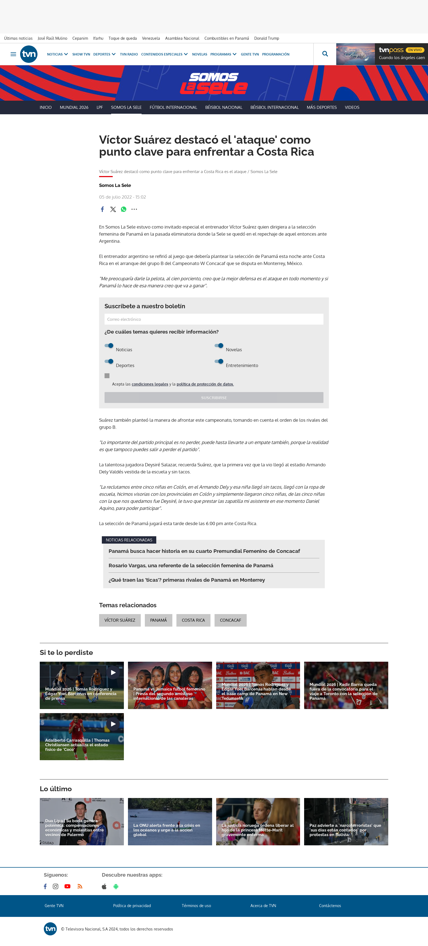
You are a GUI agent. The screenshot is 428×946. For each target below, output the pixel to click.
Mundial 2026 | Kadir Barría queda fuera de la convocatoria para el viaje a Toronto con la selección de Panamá (344, 691)
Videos (352, 107)
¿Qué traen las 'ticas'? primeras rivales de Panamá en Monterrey (187, 580)
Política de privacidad (132, 905)
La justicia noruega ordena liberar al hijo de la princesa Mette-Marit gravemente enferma (258, 830)
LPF (100, 107)
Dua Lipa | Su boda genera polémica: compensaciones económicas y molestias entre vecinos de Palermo (74, 828)
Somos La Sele (126, 107)
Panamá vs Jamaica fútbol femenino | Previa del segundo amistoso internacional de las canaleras (169, 694)
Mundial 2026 (74, 107)
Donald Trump (266, 38)
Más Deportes (322, 107)
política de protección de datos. (205, 384)
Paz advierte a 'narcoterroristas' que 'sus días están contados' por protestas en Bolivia (345, 830)
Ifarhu (98, 38)
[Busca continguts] (324, 54)
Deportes (105, 54)
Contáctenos (330, 905)
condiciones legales (150, 384)
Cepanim (80, 38)
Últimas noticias (18, 38)
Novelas (199, 54)
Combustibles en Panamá (226, 38)
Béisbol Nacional (223, 107)
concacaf (230, 620)
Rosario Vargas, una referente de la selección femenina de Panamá (191, 565)
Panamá (158, 620)
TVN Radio (129, 54)
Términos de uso (196, 905)
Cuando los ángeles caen (402, 57)
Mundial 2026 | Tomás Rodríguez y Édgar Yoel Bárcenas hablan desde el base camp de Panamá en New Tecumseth (256, 691)
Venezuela (151, 38)
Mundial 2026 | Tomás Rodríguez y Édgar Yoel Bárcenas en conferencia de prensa (81, 694)
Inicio (46, 107)
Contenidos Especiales (165, 54)
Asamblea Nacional (182, 38)
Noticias (58, 54)
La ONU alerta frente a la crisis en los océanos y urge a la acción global (166, 830)
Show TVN (81, 54)
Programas (224, 54)
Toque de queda (123, 38)
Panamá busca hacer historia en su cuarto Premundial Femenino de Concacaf (204, 551)
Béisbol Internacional (274, 107)
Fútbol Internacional (173, 107)
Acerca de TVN (263, 905)
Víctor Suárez (120, 620)
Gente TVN (250, 54)
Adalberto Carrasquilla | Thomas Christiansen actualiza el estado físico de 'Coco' (77, 745)
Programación (275, 54)
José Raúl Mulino (52, 38)
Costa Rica (193, 620)
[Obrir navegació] (13, 54)
